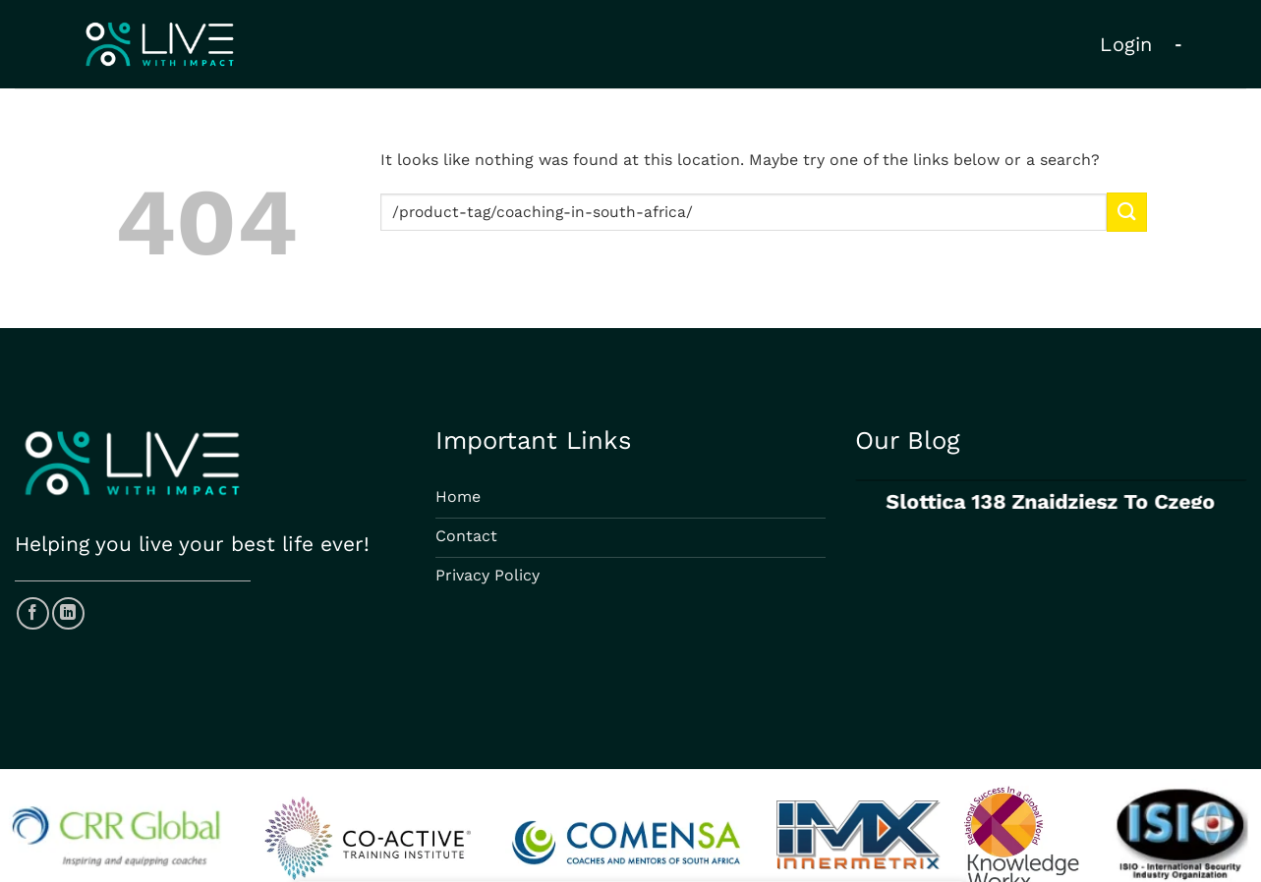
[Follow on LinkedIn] (68, 613)
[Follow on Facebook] (33, 613)
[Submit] (1126, 212)
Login (1126, 44)
